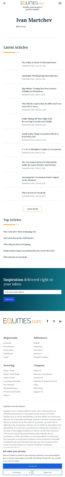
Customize (16, 472)
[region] (32, 462)
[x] (54, 321)
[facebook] (47, 321)
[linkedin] (60, 321)
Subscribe (9, 299)
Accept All (32, 466)
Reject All (47, 472)
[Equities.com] (32, 3)
